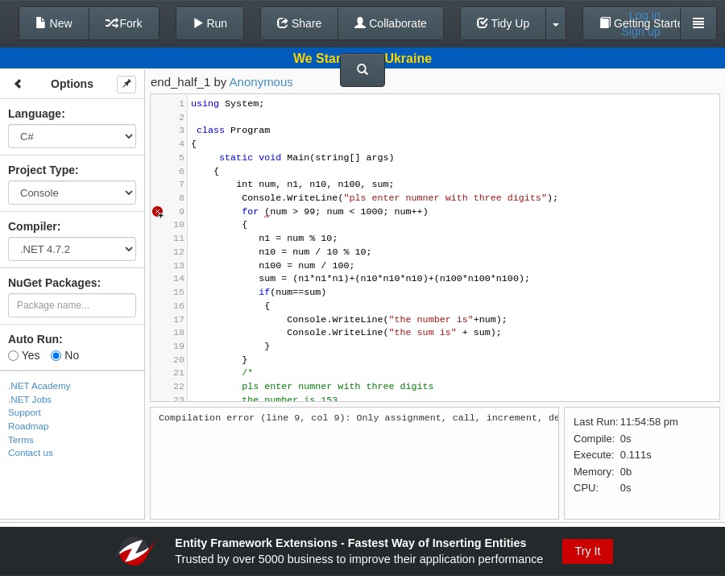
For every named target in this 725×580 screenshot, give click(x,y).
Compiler (32, 226)
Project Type (41, 170)
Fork (124, 23)
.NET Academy (39, 385)
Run (210, 23)
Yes (23, 355)
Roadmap (28, 425)
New (53, 23)
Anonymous (261, 82)
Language (34, 113)
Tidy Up (503, 23)
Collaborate (390, 23)
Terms (21, 439)
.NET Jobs (30, 399)
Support (24, 412)
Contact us (30, 452)
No (65, 355)
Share (299, 23)
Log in (645, 15)
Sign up (641, 31)
